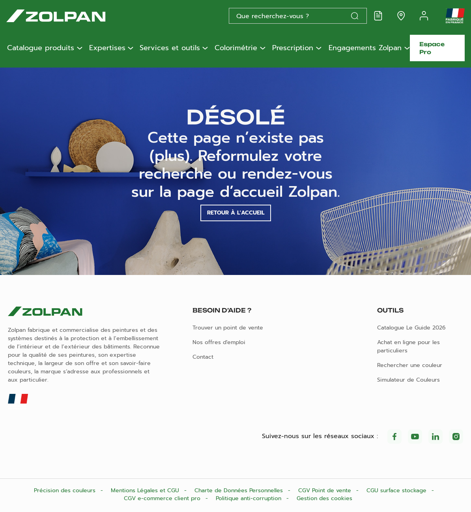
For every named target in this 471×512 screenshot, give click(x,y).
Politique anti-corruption (249, 498)
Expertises (107, 48)
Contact (203, 357)
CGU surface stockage (397, 490)
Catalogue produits (40, 48)
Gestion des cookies (324, 498)
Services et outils (170, 48)
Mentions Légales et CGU (146, 490)
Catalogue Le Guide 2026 (411, 328)
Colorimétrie (236, 48)
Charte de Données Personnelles (239, 490)
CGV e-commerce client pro (163, 498)
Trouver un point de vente (228, 328)
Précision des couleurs (65, 490)
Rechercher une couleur (409, 365)
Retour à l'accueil (235, 213)
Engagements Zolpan (365, 48)
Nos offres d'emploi (219, 342)
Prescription (292, 48)
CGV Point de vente (325, 490)
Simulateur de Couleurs (408, 380)
